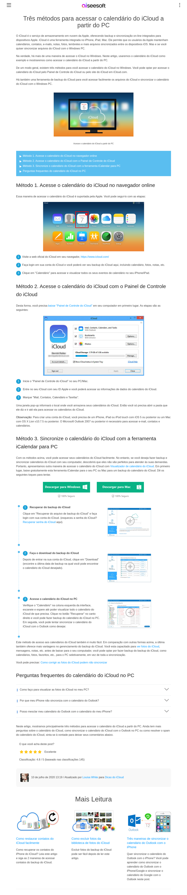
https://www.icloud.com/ (95, 256)
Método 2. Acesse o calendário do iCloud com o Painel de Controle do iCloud (69, 160)
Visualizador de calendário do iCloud (132, 466)
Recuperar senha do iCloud (39, 522)
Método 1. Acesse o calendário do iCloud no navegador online (60, 155)
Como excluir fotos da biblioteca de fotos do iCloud (91, 841)
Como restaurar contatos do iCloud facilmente (35, 841)
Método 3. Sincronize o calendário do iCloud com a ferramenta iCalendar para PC (72, 166)
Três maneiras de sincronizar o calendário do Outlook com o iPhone (147, 843)
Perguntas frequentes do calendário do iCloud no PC (54, 171)
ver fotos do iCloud (148, 646)
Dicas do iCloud (114, 777)
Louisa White (90, 777)
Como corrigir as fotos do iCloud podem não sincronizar (74, 662)
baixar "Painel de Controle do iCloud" (70, 305)
